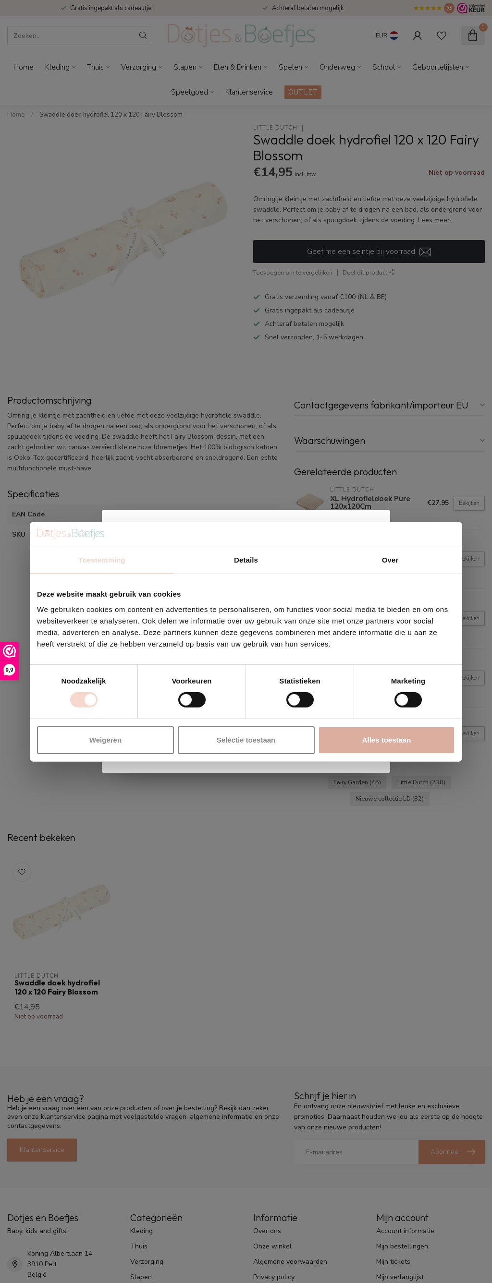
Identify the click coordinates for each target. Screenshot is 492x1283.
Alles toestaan (386, 740)
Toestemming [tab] (101, 560)
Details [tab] (246, 560)
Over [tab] (390, 560)
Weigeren (105, 740)
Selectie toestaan (246, 740)
